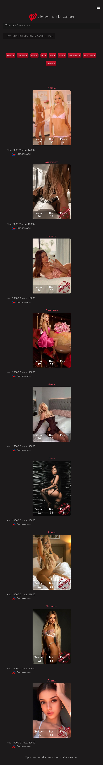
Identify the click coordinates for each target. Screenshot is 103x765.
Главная (9, 25)
